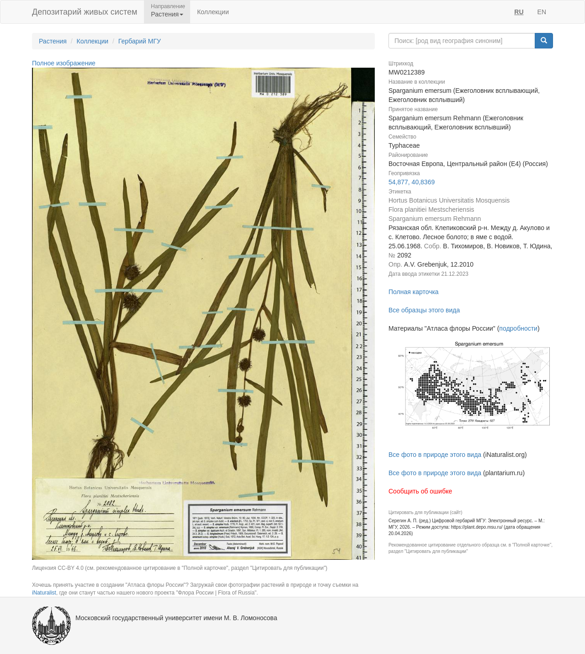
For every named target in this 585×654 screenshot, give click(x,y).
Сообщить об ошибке (420, 491)
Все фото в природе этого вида (434, 454)
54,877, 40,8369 (411, 182)
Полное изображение (64, 63)
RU (518, 12)
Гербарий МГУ (139, 41)
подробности (518, 328)
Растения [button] (167, 14)
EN (541, 12)
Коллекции (213, 12)
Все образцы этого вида (424, 310)
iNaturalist (44, 593)
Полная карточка (413, 291)
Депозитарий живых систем (84, 11)
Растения (53, 41)
